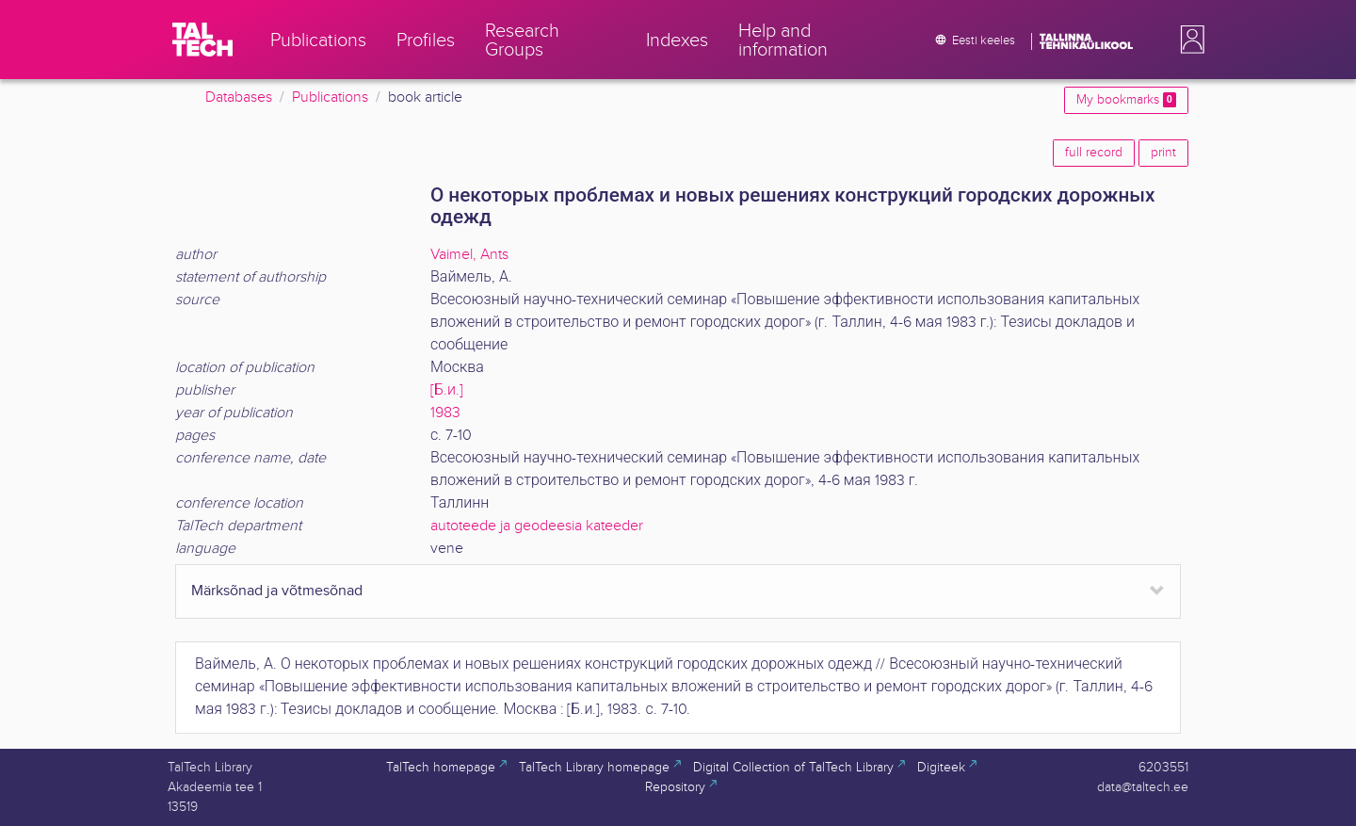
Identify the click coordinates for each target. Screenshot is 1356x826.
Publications (330, 97)
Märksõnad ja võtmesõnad (277, 591)
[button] (1188, 39)
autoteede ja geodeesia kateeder (536, 526)
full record (1093, 152)
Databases (238, 97)
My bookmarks (1126, 99)
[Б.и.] (446, 390)
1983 (445, 413)
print (1163, 152)
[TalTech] (202, 39)
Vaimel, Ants (469, 255)
